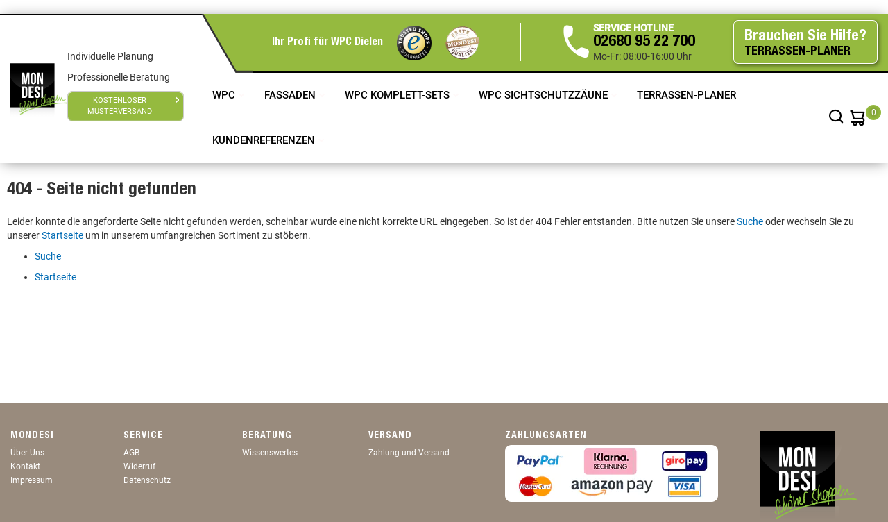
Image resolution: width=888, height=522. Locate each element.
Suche (750, 221)
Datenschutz (147, 480)
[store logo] (38, 88)
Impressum (31, 480)
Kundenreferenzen (265, 140)
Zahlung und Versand (409, 452)
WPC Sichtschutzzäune (544, 95)
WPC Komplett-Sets (398, 95)
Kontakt (25, 466)
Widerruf (139, 466)
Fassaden (291, 95)
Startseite (62, 235)
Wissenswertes (270, 452)
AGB (131, 452)
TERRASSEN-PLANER (686, 95)
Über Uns (27, 452)
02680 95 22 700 (644, 42)
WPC (225, 95)
